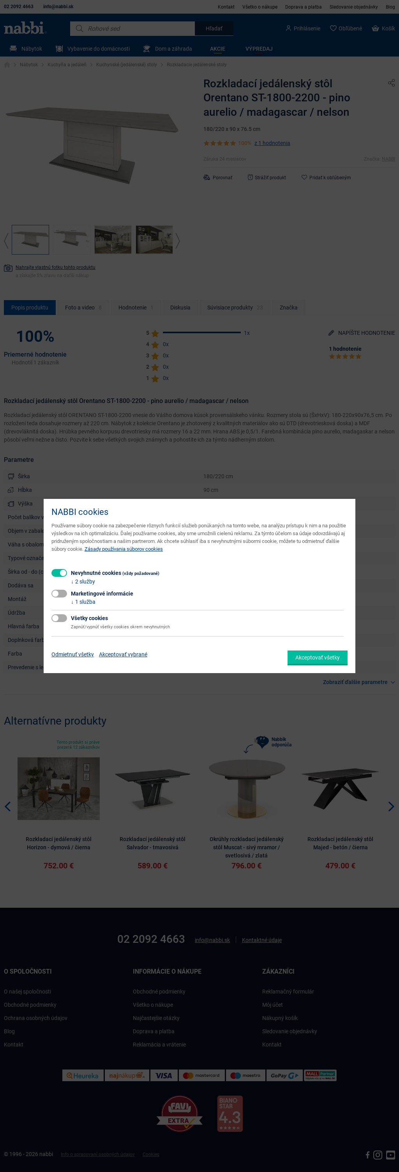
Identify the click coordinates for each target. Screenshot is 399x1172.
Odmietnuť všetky (72, 654)
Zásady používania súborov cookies (124, 549)
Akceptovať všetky (317, 657)
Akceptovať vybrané (123, 654)
